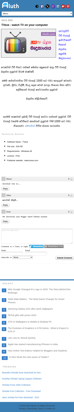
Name (3, 250)
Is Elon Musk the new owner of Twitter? (29, 357)
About (41, 408)
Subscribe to (17, 257)
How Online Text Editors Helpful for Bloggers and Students (37, 350)
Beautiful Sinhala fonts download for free (21, 372)
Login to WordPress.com (54, 246)
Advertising (32, 408)
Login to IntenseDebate (36, 246)
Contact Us (50, 408)
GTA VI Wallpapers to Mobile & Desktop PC (30, 321)
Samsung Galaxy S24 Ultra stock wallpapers (30, 308)
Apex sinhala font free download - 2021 (20, 397)
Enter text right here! (36, 236)
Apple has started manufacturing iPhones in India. (33, 344)
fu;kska (30, 126)
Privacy (22, 408)
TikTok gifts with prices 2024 (22, 315)
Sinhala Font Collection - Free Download (21, 391)
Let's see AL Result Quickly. (22, 338)
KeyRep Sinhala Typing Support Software (22, 378)
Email (27, 250)
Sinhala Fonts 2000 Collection (16, 385)
